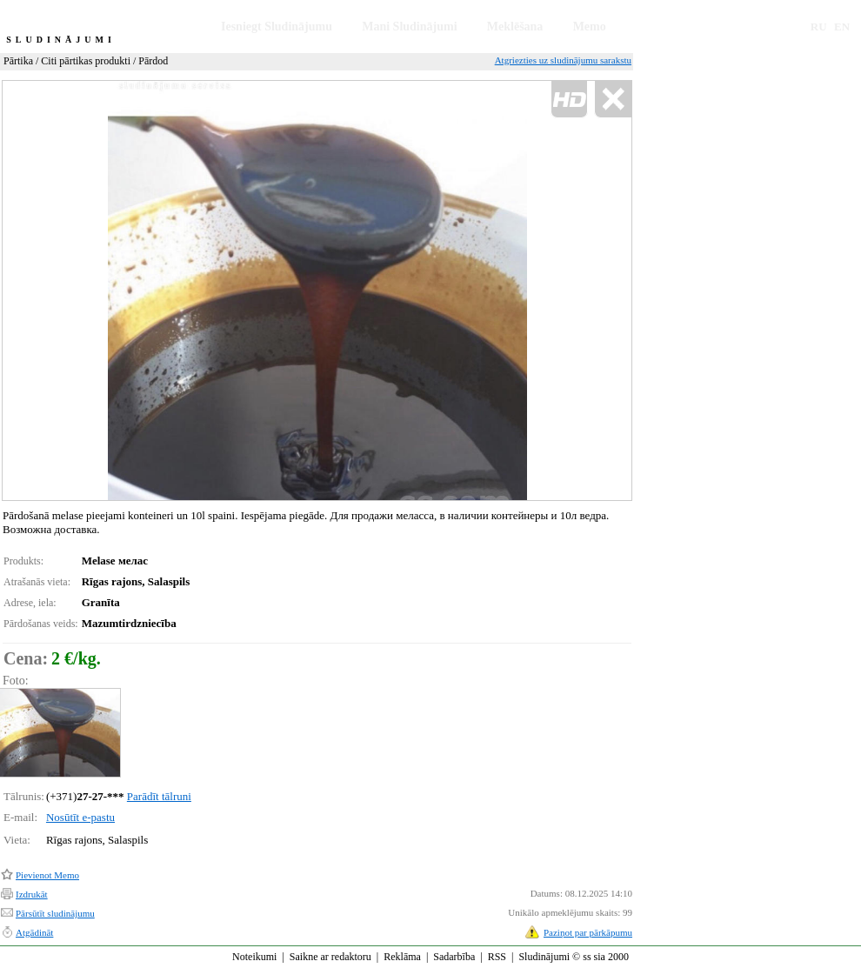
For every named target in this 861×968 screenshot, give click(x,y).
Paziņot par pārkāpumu (588, 932)
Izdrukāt (32, 894)
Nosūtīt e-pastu (80, 817)
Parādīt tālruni (159, 796)
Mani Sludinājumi (409, 26)
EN (842, 26)
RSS (497, 957)
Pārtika (18, 61)
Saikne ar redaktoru (330, 957)
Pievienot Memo (47, 875)
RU (819, 26)
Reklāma (402, 957)
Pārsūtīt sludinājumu (55, 913)
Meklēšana (515, 26)
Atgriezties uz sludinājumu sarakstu (563, 60)
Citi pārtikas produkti (85, 61)
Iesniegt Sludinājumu (276, 26)
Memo (589, 26)
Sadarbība (454, 957)
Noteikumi (254, 957)
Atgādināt (34, 932)
